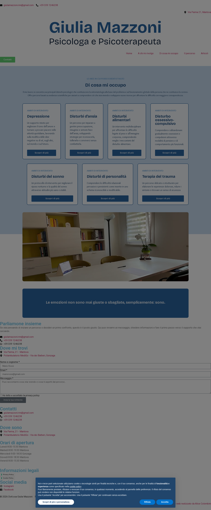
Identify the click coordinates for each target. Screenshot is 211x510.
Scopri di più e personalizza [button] (56, 502)
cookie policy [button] (75, 486)
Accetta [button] (164, 502)
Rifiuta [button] (147, 502)
